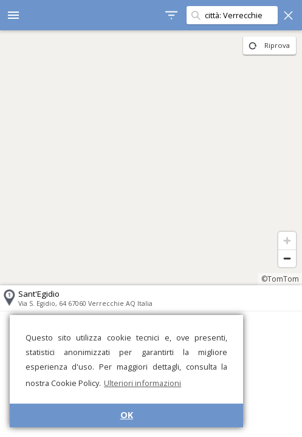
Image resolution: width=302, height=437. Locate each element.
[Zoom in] (287, 240)
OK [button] (126, 415)
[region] (151, 157)
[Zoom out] (287, 258)
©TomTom (280, 279)
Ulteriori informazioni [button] (142, 383)
